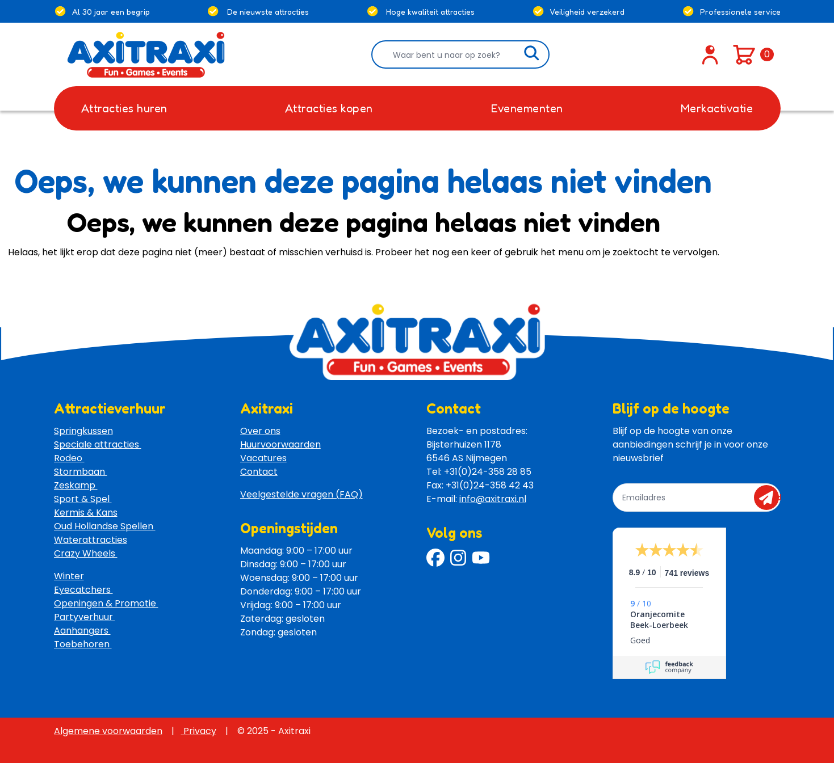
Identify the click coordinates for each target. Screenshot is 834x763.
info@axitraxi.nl (492, 498)
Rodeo (69, 458)
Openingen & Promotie (106, 603)
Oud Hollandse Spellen (105, 526)
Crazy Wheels (86, 553)
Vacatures (263, 458)
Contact (259, 471)
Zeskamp (76, 485)
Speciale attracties (97, 444)
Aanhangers (82, 630)
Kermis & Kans (86, 512)
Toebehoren (83, 644)
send (770, 497)
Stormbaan (80, 471)
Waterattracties (90, 539)
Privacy (198, 730)
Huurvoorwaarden (280, 444)
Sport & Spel (83, 498)
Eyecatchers (83, 589)
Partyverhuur (84, 616)
